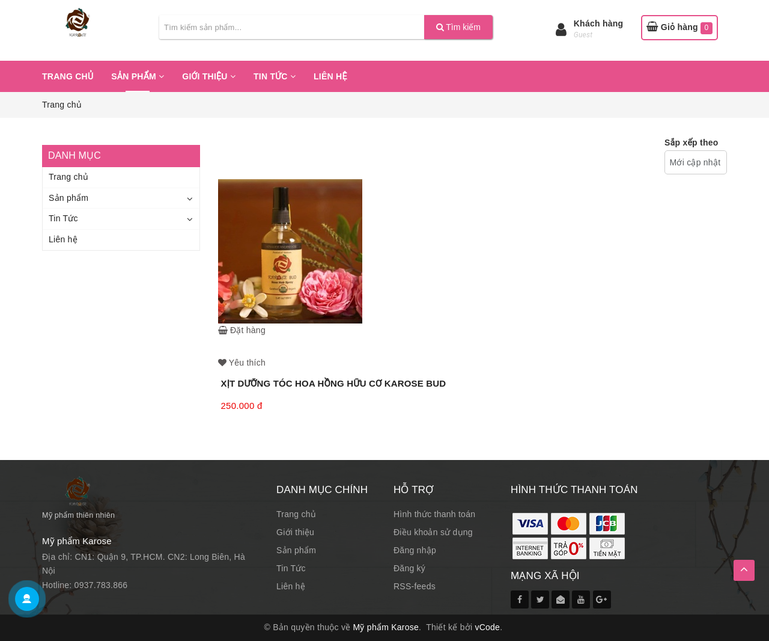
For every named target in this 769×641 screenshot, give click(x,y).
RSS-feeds (415, 586)
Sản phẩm (137, 76)
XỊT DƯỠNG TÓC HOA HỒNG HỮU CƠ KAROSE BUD (333, 383)
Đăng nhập (415, 550)
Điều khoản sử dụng (433, 532)
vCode (487, 627)
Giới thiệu (209, 76)
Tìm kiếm (458, 27)
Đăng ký (409, 568)
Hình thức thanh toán (434, 514)
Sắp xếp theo (691, 142)
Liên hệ (330, 76)
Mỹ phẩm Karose (386, 627)
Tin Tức (275, 76)
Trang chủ (67, 76)
